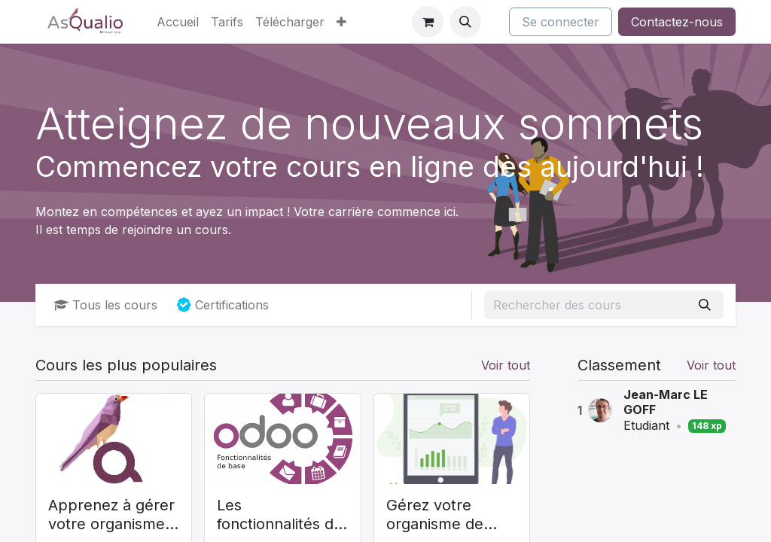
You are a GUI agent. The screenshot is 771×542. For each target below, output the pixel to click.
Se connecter (560, 21)
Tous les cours (105, 304)
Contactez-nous (677, 21)
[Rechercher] (705, 305)
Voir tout (711, 365)
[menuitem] (178, 22)
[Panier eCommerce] (427, 22)
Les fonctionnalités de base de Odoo (280, 515)
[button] (465, 22)
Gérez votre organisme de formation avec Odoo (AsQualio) (443, 515)
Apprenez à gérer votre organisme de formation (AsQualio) (111, 515)
